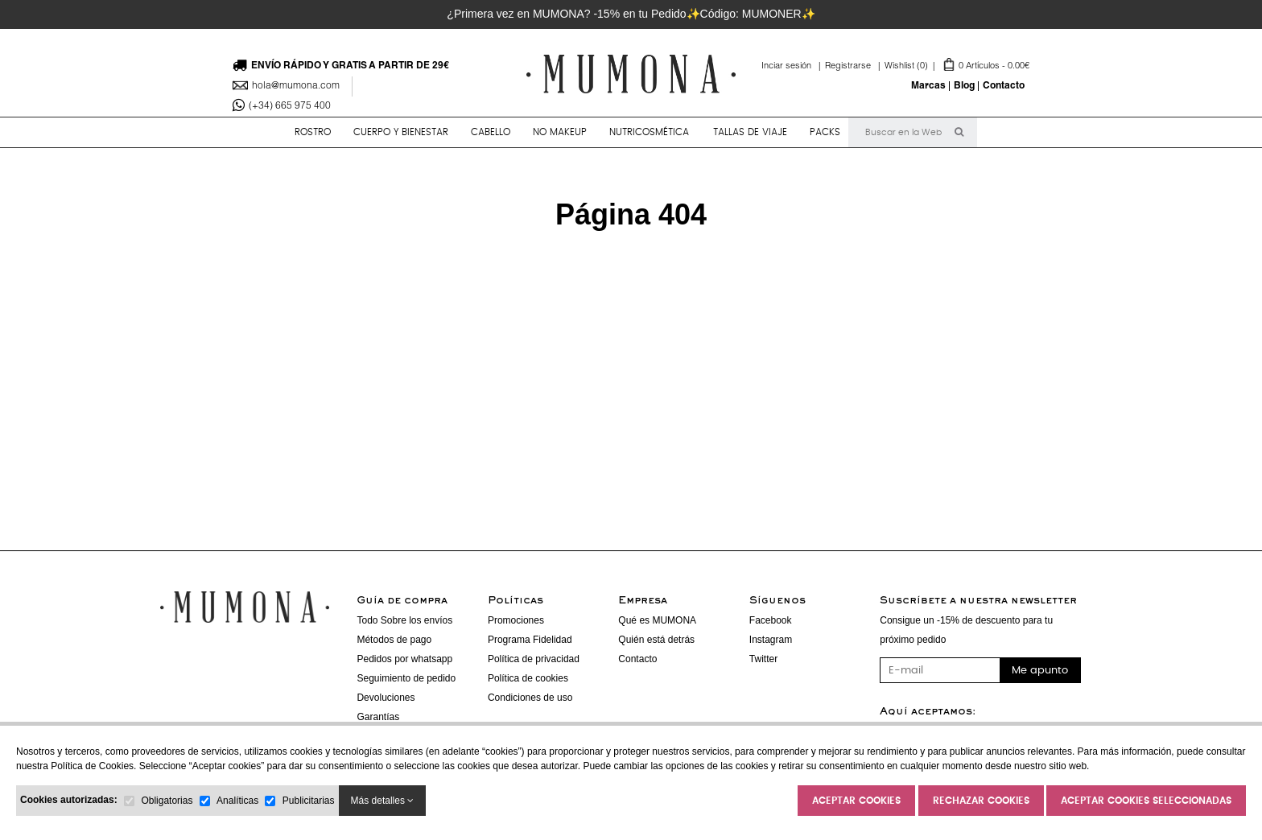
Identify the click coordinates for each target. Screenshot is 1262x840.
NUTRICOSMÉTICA (649, 132)
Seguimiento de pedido (406, 678)
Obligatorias (166, 800)
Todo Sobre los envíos (404, 620)
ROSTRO (313, 132)
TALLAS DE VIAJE (750, 132)
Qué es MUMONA (657, 620)
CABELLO (490, 132)
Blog (964, 86)
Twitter (763, 659)
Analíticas (237, 800)
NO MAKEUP (560, 132)
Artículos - (957, 66)
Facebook (770, 620)
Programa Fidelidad (530, 639)
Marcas (928, 86)
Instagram (770, 639)
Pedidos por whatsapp (404, 659)
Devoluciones (385, 697)
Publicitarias (309, 800)
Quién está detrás (656, 639)
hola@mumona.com (296, 86)
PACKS (825, 132)
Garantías (378, 717)
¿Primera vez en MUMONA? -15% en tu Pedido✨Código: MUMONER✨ (631, 13)
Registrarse (855, 66)
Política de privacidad (533, 659)
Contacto (1004, 86)
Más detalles (382, 800)
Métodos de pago (394, 639)
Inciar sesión (793, 66)
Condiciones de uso (530, 697)
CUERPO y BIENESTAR (400, 132)
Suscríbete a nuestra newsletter (978, 601)
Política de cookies (528, 678)
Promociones (516, 620)
